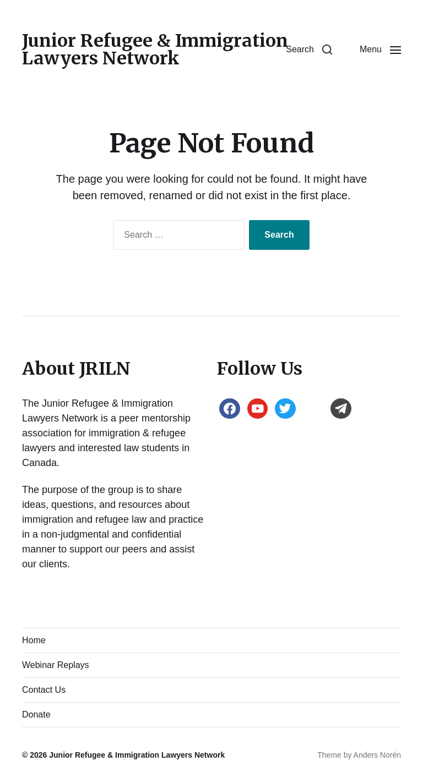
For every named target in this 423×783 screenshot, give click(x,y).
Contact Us (44, 689)
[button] (309, 49)
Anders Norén (377, 755)
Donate (36, 714)
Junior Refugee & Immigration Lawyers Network (155, 49)
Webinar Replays (55, 665)
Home (34, 640)
